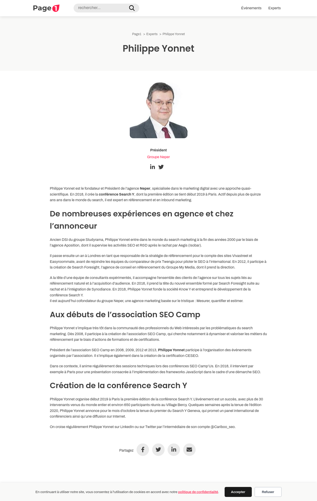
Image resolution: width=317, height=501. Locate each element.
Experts (274, 8)
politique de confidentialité (198, 492)
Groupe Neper (158, 157)
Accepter (238, 492)
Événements (251, 8)
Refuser (268, 492)
